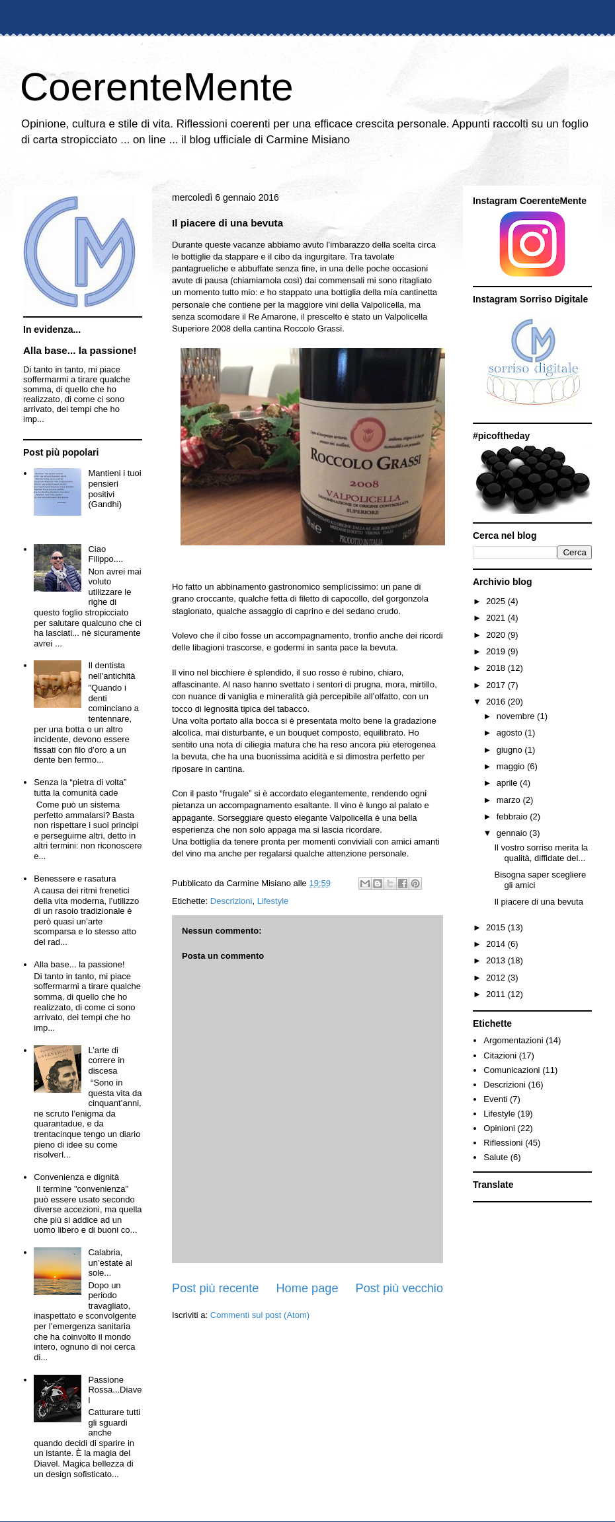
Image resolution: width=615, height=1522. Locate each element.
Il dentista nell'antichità (111, 670)
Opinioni (499, 1128)
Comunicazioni (511, 1070)
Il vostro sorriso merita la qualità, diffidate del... (541, 853)
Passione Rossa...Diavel (115, 1390)
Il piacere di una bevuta (538, 902)
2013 (497, 960)
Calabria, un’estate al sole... (110, 1262)
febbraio (513, 816)
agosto (511, 733)
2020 (497, 635)
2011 (497, 994)
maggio (512, 766)
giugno (511, 750)
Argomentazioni (513, 1040)
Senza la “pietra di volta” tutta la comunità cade (80, 787)
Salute (495, 1157)
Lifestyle (273, 901)
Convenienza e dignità (76, 1177)
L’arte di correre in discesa (106, 1060)
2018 (497, 668)
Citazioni (499, 1055)
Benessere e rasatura (75, 878)
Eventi (495, 1099)
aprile (508, 783)
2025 (497, 601)
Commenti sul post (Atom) (259, 1315)
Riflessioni (502, 1143)
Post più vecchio (399, 1288)
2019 (497, 651)
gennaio (513, 833)
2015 (497, 927)
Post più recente (215, 1288)
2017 (497, 685)
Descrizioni (231, 901)
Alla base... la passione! (80, 350)
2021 (497, 618)
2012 (497, 978)
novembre (517, 716)
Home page (307, 1288)
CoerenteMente (157, 87)
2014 (497, 944)
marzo (510, 800)
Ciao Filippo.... (105, 554)
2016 (497, 702)
